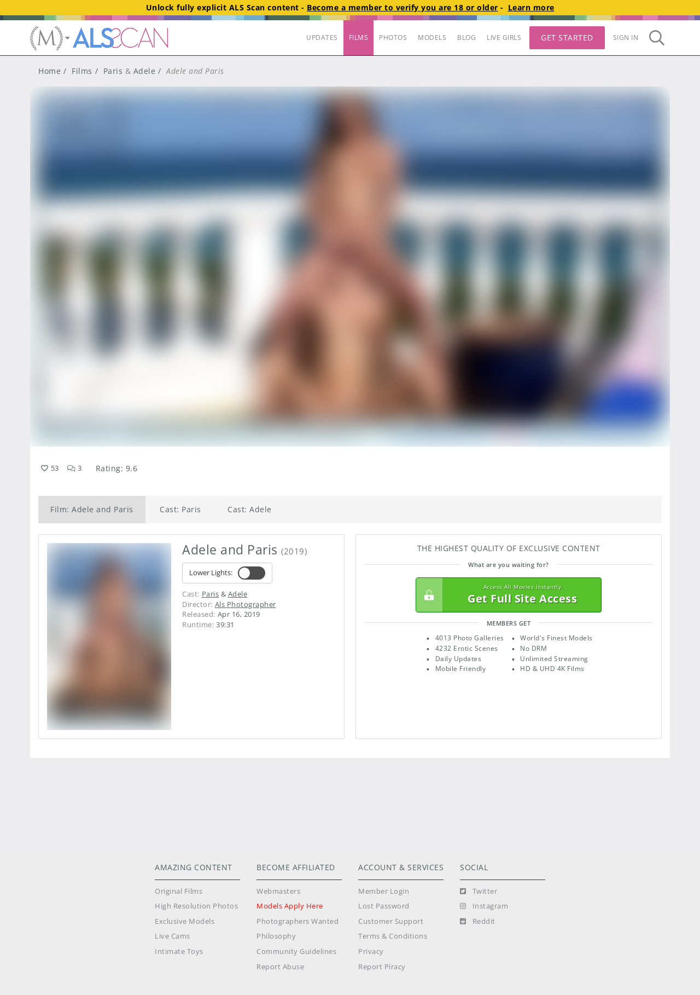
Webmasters (278, 891)
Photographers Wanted (297, 921)
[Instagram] (484, 906)
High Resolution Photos (196, 906)
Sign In (626, 37)
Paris (113, 71)
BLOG (466, 37)
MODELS (432, 37)
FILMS (359, 37)
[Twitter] (478, 891)
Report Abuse (280, 966)
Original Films (178, 891)
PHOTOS (393, 37)
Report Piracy (382, 966)
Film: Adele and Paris (91, 509)
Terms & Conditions (392, 936)
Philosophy (276, 936)
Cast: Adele (250, 509)
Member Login (383, 891)
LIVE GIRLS (504, 37)
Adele (144, 71)
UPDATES (322, 37)
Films (82, 71)
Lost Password (384, 906)
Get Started (567, 37)
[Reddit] (477, 922)
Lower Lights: (227, 573)
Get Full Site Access (506, 595)
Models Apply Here (289, 906)
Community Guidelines (296, 951)
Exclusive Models (184, 921)
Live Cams (172, 936)
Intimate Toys (179, 951)
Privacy (371, 951)
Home (49, 71)
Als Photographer (245, 604)
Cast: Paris (180, 509)
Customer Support (390, 921)
